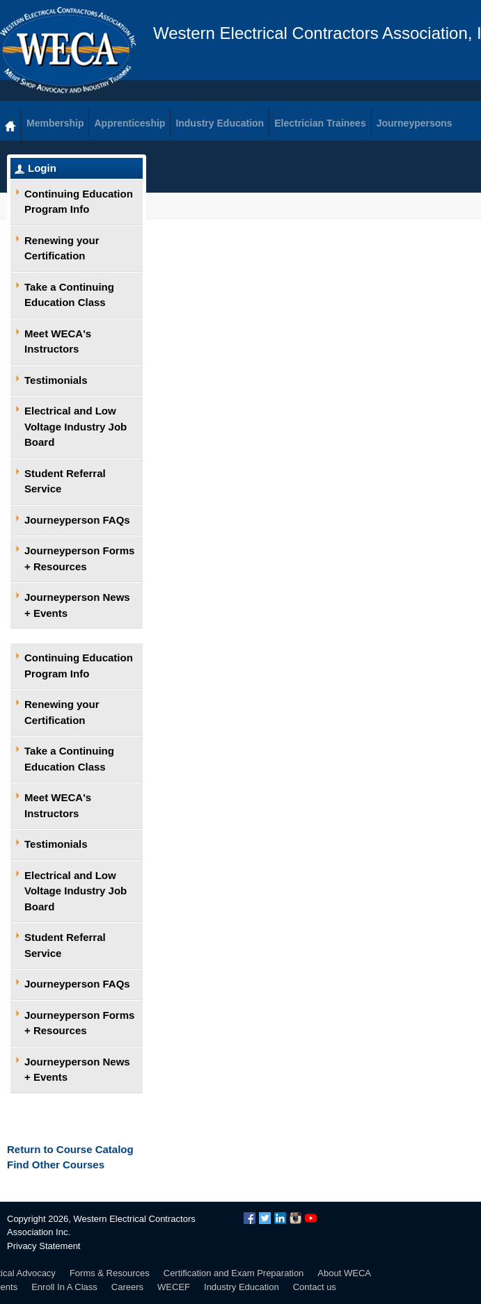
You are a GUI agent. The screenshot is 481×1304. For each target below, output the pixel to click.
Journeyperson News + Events (77, 605)
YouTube (311, 1218)
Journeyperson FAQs (77, 520)
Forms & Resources (110, 1273)
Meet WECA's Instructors (57, 341)
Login (42, 168)
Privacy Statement (44, 1246)
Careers (127, 1287)
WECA (68, 50)
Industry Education (241, 1287)
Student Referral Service (65, 481)
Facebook (249, 1218)
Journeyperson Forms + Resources (79, 558)
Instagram (295, 1218)
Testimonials (56, 380)
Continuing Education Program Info (78, 202)
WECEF (173, 1287)
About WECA (344, 1273)
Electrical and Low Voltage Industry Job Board (75, 426)
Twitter (265, 1218)
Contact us (314, 1287)
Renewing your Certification (62, 248)
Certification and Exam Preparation (234, 1273)
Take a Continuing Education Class (69, 295)
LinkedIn (280, 1218)
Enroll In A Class (64, 1287)
